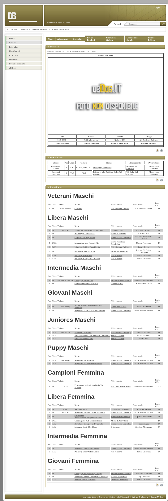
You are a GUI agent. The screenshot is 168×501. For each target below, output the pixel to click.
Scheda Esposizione (60, 29)
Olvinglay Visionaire (102, 167)
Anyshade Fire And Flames (87, 448)
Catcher (78, 208)
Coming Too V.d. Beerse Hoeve (88, 421)
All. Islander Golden (120, 208)
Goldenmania (117, 283)
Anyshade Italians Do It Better (88, 363)
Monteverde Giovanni (131, 167)
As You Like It (81, 409)
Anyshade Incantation (84, 360)
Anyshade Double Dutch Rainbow (90, 412)
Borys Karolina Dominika (118, 243)
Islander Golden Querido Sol (87, 247)
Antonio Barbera (118, 233)
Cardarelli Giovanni (120, 409)
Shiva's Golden (117, 335)
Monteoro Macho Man (85, 251)
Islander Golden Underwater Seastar (91, 476)
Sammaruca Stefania (120, 416)
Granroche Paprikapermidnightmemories (88, 416)
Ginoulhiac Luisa (118, 306)
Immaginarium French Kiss (87, 243)
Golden (24, 29)
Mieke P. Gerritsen (119, 421)
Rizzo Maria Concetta (121, 237)
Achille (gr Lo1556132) (85, 233)
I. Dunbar (115, 427)
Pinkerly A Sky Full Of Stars (87, 258)
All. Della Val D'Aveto (132, 173)
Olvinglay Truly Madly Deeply (88, 473)
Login (157, 8)
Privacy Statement (140, 497)
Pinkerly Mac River (83, 255)
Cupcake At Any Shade (85, 237)
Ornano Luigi (117, 230)
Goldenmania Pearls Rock (86, 283)
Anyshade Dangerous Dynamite (89, 424)
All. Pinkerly (116, 255)
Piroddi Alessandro (119, 251)
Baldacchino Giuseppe (121, 332)
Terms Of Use (157, 497)
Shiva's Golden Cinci (84, 338)
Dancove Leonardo (83, 332)
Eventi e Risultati (39, 29)
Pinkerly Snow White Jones (87, 452)
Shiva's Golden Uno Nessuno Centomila (92, 335)
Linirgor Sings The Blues (86, 427)
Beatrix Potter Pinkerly (85, 479)
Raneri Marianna (119, 476)
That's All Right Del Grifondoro (89, 230)
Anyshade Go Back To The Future (90, 310)
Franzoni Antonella (119, 479)
